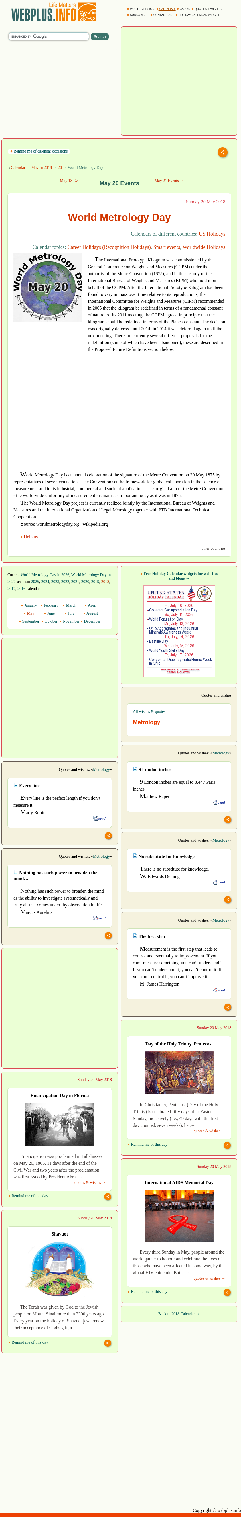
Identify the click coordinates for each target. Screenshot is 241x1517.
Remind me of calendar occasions (39, 151)
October (49, 621)
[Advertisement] (46, 334)
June (49, 613)
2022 (65, 582)
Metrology (220, 753)
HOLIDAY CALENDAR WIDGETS (198, 15)
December (90, 621)
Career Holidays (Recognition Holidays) (109, 247)
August (90, 613)
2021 (75, 582)
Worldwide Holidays (204, 247)
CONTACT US (161, 15)
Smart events (166, 247)
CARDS (184, 9)
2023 (55, 582)
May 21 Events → (169, 181)
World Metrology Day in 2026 (45, 575)
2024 (45, 582)
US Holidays (212, 234)
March (69, 605)
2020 (85, 582)
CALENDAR (166, 9)
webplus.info (229, 1510)
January (29, 605)
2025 (35, 582)
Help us (29, 536)
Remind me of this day (147, 1144)
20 (60, 167)
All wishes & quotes (149, 711)
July (69, 613)
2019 (95, 582)
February (49, 605)
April (90, 605)
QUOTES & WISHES (206, 9)
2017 (11, 589)
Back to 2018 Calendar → (179, 1314)
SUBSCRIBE (137, 15)
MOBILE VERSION (141, 9)
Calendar (18, 167)
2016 (21, 589)
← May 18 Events (69, 181)
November (69, 621)
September (29, 621)
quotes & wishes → (209, 1131)
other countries (213, 548)
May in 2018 (41, 167)
